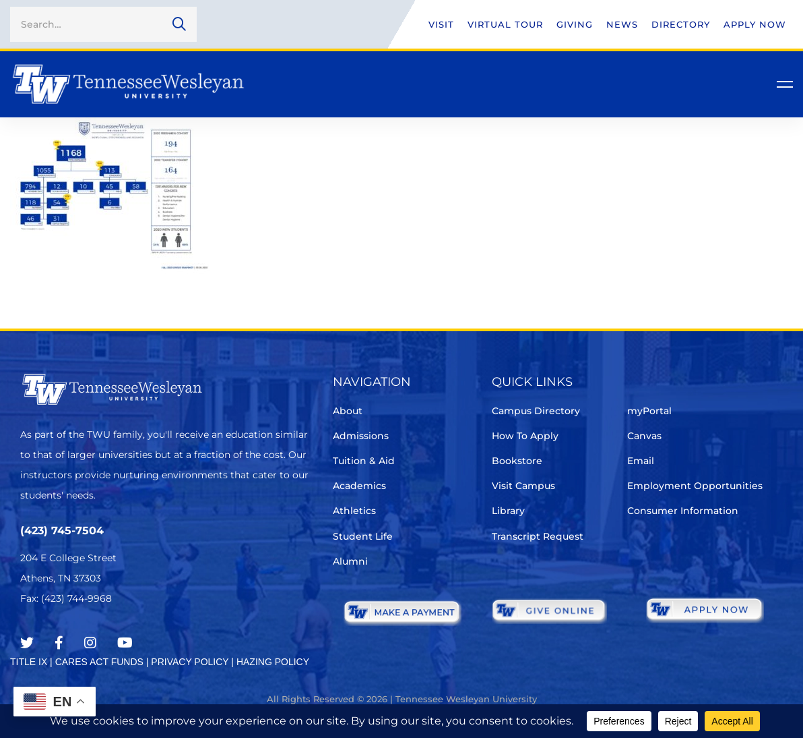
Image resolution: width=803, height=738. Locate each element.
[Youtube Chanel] (124, 643)
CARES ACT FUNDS (99, 661)
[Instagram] (90, 643)
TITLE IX (28, 661)
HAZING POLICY (272, 661)
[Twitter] (26, 643)
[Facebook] (59, 643)
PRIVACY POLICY (189, 661)
